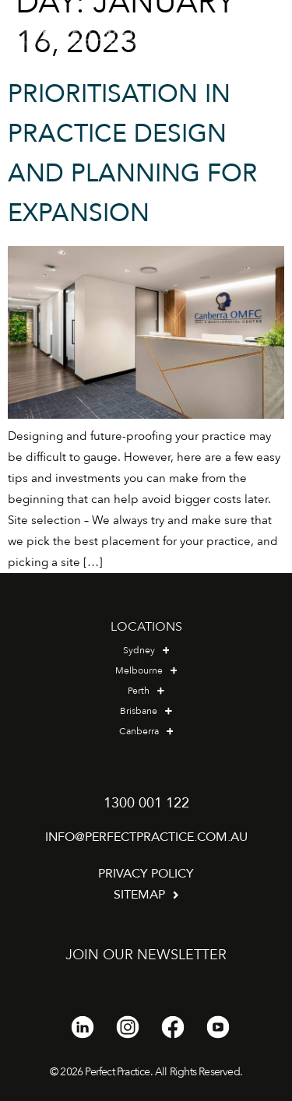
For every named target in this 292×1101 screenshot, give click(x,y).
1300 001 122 (146, 803)
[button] (261, 37)
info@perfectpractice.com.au (146, 837)
